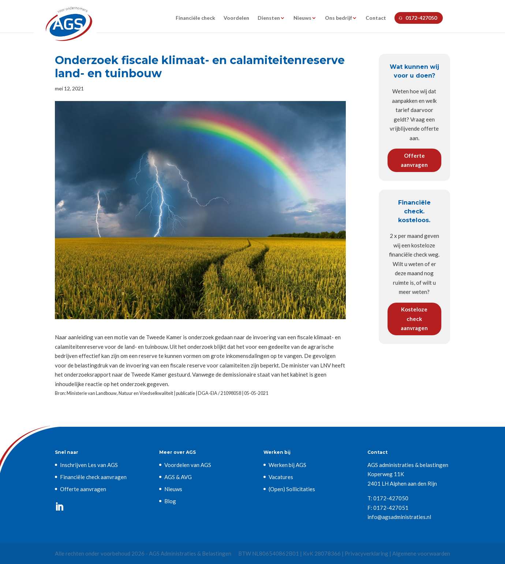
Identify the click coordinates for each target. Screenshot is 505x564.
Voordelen (236, 18)
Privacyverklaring (366, 553)
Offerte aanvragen (414, 160)
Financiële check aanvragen (93, 477)
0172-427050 (421, 18)
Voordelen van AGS (187, 465)
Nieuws (302, 18)
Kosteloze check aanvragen (414, 318)
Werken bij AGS (287, 465)
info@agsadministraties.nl (399, 516)
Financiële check (195, 18)
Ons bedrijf (338, 18)
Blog (170, 501)
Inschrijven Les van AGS (89, 465)
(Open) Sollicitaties (292, 489)
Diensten (269, 18)
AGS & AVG (178, 477)
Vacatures (281, 477)
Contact (376, 18)
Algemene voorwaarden (421, 553)
